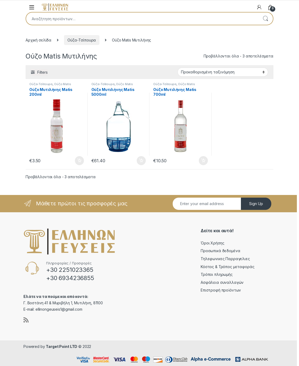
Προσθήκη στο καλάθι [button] (79, 160)
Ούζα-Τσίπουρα (81, 40)
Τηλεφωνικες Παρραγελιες (225, 258)
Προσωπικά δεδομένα (220, 250)
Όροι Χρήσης (212, 243)
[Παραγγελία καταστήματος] (222, 72)
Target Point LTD (61, 346)
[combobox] (142, 19)
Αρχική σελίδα (38, 40)
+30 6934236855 (70, 277)
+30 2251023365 (69, 269)
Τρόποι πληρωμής (217, 274)
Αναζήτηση (265, 19)
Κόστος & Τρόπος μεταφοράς (227, 266)
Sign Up (256, 203)
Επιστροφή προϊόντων (221, 290)
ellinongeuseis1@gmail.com (58, 309)
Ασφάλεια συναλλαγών (222, 282)
